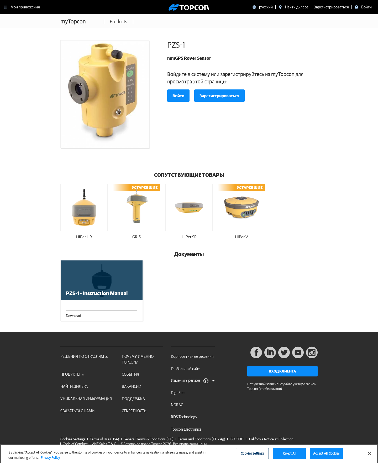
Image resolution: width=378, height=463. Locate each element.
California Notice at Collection (271, 439)
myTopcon (73, 21)
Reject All (289, 455)
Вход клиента (282, 371)
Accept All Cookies (326, 455)
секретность (134, 411)
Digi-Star (178, 392)
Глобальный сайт (185, 368)
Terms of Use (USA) (104, 439)
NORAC (177, 404)
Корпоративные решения (192, 356)
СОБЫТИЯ (130, 374)
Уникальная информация (86, 398)
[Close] (369, 455)
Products (118, 21)
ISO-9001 (237, 439)
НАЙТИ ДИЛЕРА (74, 386)
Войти (178, 95)
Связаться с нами (77, 411)
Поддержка (133, 398)
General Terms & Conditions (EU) (149, 439)
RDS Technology (184, 417)
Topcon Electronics (186, 429)
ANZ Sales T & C (104, 444)
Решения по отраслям (84, 356)
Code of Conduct (75, 444)
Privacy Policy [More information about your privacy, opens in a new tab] (50, 459)
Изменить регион (193, 380)
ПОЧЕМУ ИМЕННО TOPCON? (138, 359)
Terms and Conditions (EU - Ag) (201, 439)
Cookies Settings (72, 439)
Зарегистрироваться (219, 95)
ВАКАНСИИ (131, 386)
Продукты (72, 374)
